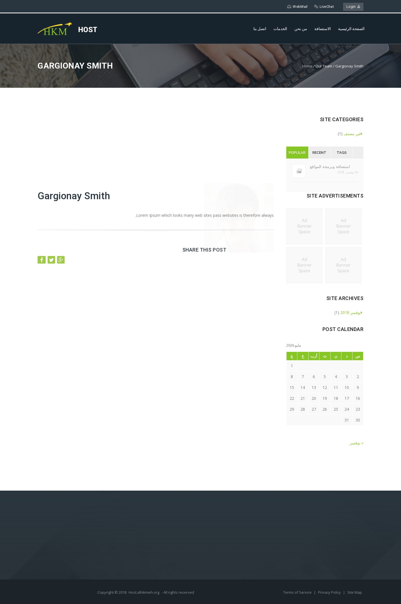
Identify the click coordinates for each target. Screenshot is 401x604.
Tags (342, 152)
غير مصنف (353, 133)
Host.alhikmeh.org (144, 592)
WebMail (297, 6)
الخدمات (280, 28)
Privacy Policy (330, 592)
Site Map (354, 592)
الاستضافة (322, 28)
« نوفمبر (356, 442)
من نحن (300, 28)
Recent (319, 152)
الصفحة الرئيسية (351, 28)
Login (353, 6)
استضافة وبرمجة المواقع (330, 166)
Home (307, 66)
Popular (297, 152)
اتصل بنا (259, 28)
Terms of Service (297, 592)
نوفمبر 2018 (351, 312)
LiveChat (324, 6)
